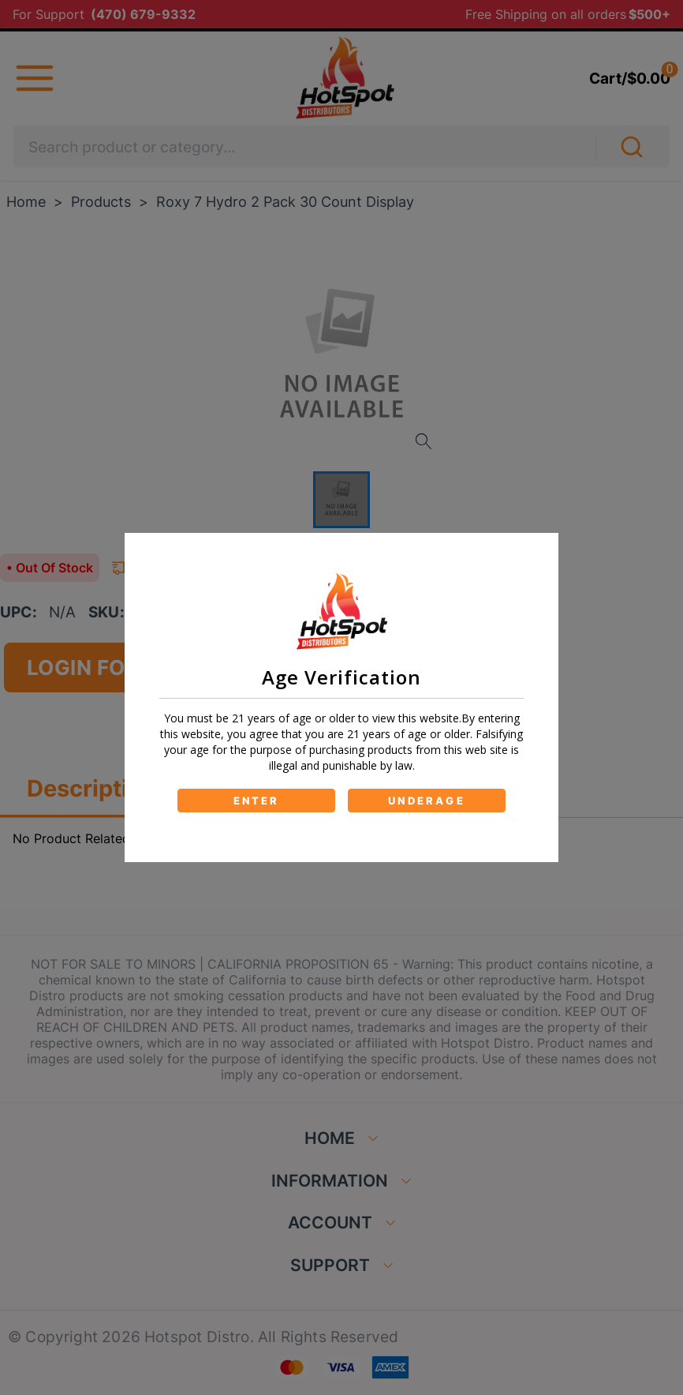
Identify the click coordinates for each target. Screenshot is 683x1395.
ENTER (256, 800)
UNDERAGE (426, 800)
